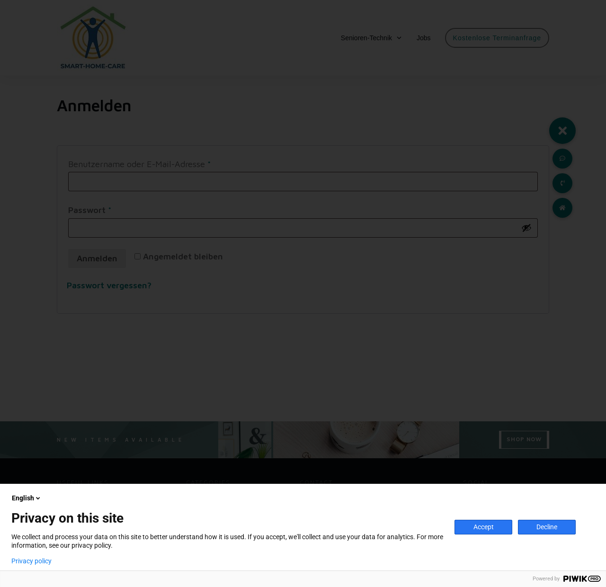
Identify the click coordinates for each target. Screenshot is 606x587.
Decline (546, 527)
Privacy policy (31, 561)
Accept (483, 527)
